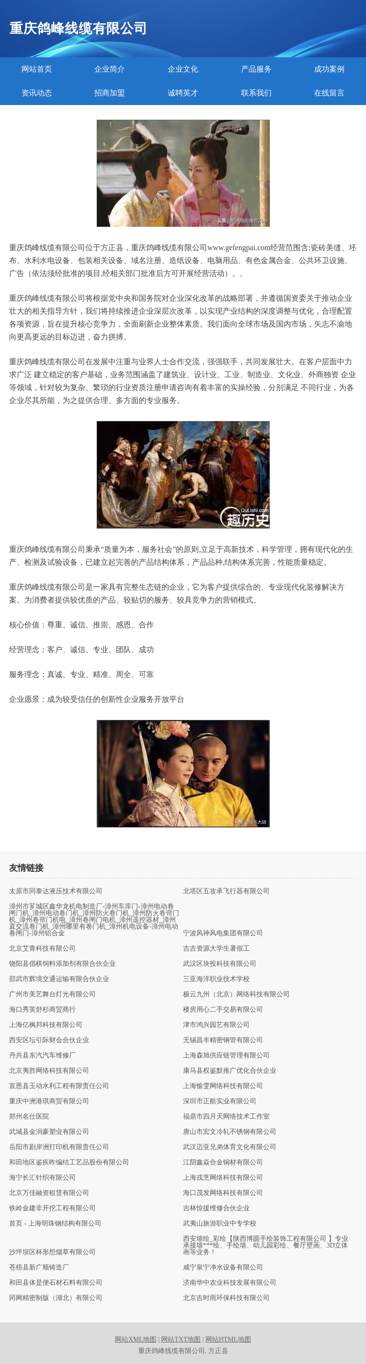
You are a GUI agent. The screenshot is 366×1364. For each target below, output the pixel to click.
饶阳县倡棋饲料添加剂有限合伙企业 (62, 964)
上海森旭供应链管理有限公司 (226, 1055)
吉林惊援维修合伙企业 (216, 1208)
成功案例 (329, 69)
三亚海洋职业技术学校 (216, 979)
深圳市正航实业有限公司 (219, 1101)
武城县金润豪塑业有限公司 (49, 1132)
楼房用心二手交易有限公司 (223, 1009)
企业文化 (183, 69)
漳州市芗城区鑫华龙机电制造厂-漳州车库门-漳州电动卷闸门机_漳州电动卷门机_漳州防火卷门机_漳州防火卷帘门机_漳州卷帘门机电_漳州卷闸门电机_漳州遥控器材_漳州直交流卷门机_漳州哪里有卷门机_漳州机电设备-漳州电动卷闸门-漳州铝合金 (94, 920)
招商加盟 (109, 93)
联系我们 (256, 93)
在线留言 (329, 93)
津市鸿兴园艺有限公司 (216, 1025)
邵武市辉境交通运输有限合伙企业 (59, 979)
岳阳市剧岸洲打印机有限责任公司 (59, 1147)
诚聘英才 (183, 93)
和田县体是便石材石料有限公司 (55, 1282)
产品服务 (256, 69)
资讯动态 (36, 93)
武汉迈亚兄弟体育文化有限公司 (229, 1147)
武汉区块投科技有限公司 (219, 964)
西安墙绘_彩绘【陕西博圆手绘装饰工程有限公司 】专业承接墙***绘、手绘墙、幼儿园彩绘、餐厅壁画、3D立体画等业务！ (265, 1246)
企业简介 (109, 69)
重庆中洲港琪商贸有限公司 (49, 1101)
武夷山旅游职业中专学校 (219, 1223)
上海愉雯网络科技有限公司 (223, 1086)
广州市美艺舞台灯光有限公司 (52, 994)
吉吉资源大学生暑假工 (216, 948)
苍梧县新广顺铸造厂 (39, 1267)
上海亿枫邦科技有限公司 (45, 1025)
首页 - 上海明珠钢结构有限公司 (55, 1223)
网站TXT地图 (181, 1339)
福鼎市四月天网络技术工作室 (226, 1116)
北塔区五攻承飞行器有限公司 (226, 891)
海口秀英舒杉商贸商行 (42, 1009)
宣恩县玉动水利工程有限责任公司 (59, 1086)
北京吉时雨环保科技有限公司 (226, 1298)
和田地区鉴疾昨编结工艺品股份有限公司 (69, 1162)
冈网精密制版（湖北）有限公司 (55, 1298)
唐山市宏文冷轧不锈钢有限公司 (229, 1132)
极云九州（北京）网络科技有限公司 (236, 994)
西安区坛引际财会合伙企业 (49, 1040)
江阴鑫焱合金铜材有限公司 (223, 1162)
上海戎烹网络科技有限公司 (223, 1177)
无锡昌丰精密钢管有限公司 (223, 1040)
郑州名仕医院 (29, 1116)
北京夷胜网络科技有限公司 (49, 1071)
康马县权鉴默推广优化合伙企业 (229, 1071)
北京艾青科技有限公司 (42, 948)
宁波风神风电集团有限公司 (223, 933)
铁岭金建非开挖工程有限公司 (52, 1208)
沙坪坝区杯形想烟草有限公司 (52, 1252)
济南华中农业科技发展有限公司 (229, 1282)
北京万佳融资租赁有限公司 (49, 1193)
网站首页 (36, 69)
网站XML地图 (135, 1339)
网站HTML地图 (228, 1339)
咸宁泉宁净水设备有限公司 (223, 1267)
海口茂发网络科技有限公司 (223, 1193)
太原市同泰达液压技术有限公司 (55, 891)
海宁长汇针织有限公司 (42, 1177)
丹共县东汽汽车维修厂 (42, 1055)
